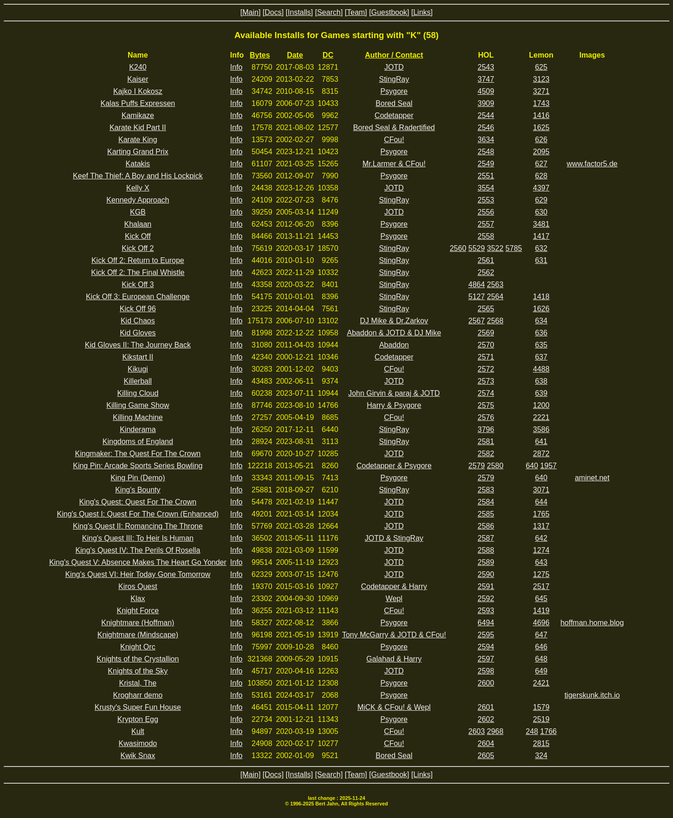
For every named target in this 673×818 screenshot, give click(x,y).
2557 (486, 224)
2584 (486, 502)
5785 (513, 248)
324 (541, 755)
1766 (548, 731)
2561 (486, 260)
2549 (486, 164)
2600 (486, 683)
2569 (486, 333)
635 (541, 345)
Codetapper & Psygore (394, 466)
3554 (486, 188)
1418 (541, 297)
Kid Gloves (137, 333)
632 (541, 248)
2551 (486, 176)
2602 (486, 719)
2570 (486, 345)
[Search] (329, 12)
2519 (541, 719)
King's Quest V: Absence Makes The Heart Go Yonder (137, 562)
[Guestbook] (389, 12)
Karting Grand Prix (137, 152)
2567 (476, 321)
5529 (476, 248)
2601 (486, 707)
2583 (486, 490)
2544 (486, 115)
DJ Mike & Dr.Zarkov (394, 321)
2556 (486, 212)
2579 (476, 466)
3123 (541, 79)
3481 (541, 224)
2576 (486, 417)
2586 (486, 526)
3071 (541, 490)
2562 (486, 272)
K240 (137, 67)
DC (328, 55)
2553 (486, 200)
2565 (486, 309)
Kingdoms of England (138, 441)
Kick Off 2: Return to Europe (137, 260)
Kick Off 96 (138, 309)
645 (541, 598)
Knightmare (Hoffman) (137, 623)
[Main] (250, 12)
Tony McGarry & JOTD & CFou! (394, 635)
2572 (486, 369)
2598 (486, 671)
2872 (541, 454)
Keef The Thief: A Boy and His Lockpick (138, 176)
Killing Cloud (137, 393)
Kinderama (137, 429)
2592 (486, 598)
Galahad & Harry (393, 659)
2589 (486, 562)
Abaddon (394, 345)
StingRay (394, 79)
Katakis (138, 164)
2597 (486, 659)
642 (541, 538)
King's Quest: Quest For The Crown (138, 502)
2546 (486, 127)
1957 (548, 466)
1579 (541, 707)
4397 (541, 188)
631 (541, 260)
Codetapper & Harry (394, 586)
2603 (476, 731)
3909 (486, 103)
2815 (541, 743)
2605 (486, 755)
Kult (137, 731)
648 (541, 659)
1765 (541, 514)
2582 (486, 454)
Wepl (394, 598)
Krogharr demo (137, 695)
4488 (541, 369)
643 (541, 562)
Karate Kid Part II (138, 127)
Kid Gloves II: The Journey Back (138, 345)
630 (541, 212)
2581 (486, 441)
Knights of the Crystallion (138, 659)
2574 (486, 393)
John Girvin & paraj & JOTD (394, 393)
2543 (486, 67)
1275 (541, 574)
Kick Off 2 (138, 248)
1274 (541, 550)
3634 (486, 140)
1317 (541, 526)
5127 (476, 297)
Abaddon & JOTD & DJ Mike (394, 333)
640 (532, 466)
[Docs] (273, 12)
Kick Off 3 (138, 284)
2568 (495, 321)
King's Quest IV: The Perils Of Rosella (137, 550)
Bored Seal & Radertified (394, 127)
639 (541, 393)
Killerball (138, 381)
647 (541, 635)
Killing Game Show (137, 405)
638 (541, 381)
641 (541, 441)
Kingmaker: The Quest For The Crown (138, 454)
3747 (486, 79)
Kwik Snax (138, 755)
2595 (486, 635)
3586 (541, 429)
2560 (458, 248)
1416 (541, 115)
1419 (541, 611)
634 (541, 321)
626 (541, 140)
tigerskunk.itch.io (592, 695)
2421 (541, 683)
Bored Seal (393, 103)
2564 (495, 297)
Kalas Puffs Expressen (138, 103)
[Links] (422, 12)
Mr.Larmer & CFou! (394, 164)
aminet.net (592, 478)
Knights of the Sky (138, 671)
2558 (486, 236)
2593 (486, 611)
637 (541, 357)
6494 (486, 623)
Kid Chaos (138, 321)
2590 (486, 574)
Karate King (137, 140)
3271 (541, 91)
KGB (138, 212)
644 (541, 502)
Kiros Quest (137, 586)
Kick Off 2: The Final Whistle (137, 272)
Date (295, 55)
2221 (541, 417)
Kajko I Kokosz (137, 91)
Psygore (394, 91)
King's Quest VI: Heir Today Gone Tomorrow (137, 574)
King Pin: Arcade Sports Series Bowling (137, 466)
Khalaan (137, 224)
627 (541, 164)
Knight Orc (137, 647)
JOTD (394, 67)
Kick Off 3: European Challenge (138, 297)
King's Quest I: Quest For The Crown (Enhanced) (138, 514)
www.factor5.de (592, 164)
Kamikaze (138, 115)
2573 (486, 381)
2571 (486, 357)
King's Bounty (137, 490)
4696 (541, 623)
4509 (486, 91)
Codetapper (394, 115)
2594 (486, 647)
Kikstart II (138, 357)
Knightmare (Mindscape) (137, 635)
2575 (486, 405)
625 (541, 67)
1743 (541, 103)
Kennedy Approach (137, 200)
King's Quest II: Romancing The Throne (138, 526)
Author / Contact (394, 55)
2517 (541, 586)
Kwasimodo (138, 743)
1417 (541, 236)
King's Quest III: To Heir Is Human (138, 538)
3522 (495, 248)
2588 (486, 550)
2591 (486, 586)
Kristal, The (138, 683)
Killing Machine (138, 417)
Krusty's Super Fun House (138, 707)
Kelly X (137, 188)
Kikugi (138, 369)
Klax (137, 598)
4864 (476, 284)
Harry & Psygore (394, 405)
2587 (486, 538)
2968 (495, 731)
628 (541, 176)
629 (541, 200)
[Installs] (299, 12)
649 (541, 671)
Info (236, 67)
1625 (541, 127)
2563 (495, 284)
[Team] (356, 12)
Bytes (260, 55)
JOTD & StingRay (394, 538)
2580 (495, 466)
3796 (486, 429)
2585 (486, 514)
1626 (541, 309)
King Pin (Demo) (137, 478)
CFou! (394, 140)
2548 (486, 152)
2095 (541, 152)
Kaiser (137, 79)
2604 (486, 743)
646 (541, 647)
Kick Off (138, 236)
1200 (541, 405)
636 (541, 333)
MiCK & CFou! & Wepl (394, 707)
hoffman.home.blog (592, 623)
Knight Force (137, 611)
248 (532, 731)
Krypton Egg (137, 719)
